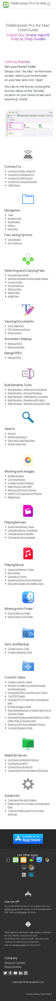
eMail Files (13, 296)
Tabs (10, 214)
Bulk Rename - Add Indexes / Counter (28, 396)
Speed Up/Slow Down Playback (25, 580)
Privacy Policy (33, 994)
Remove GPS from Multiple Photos (26, 724)
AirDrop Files (15, 289)
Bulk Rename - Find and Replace (25, 393)
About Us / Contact (15, 962)
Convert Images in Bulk (20, 728)
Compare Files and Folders (22, 800)
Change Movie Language (21, 537)
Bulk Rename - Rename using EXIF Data (29, 403)
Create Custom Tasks (20, 682)
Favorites (13, 229)
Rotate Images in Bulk (19, 706)
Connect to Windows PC (21, 174)
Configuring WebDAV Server (23, 760)
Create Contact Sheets (21, 483)
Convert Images (16, 479)
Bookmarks (14, 222)
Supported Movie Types (21, 526)
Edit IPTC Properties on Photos (25, 493)
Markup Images (16, 347)
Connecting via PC (18, 763)
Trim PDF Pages (16, 696)
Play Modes (14, 573)
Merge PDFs (14, 357)
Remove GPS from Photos (22, 490)
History (12, 225)
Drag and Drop (16, 285)
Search (12, 433)
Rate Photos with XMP (20, 486)
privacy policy (20, 945)
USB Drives (14, 185)
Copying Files (15, 282)
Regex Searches (17, 444)
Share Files (14, 292)
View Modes (14, 239)
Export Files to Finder (19, 613)
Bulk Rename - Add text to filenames (27, 389)
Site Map (46, 994)
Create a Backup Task (20, 652)
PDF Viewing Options (19, 329)
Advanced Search (17, 437)
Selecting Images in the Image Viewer (28, 278)
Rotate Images (16, 476)
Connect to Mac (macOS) (22, 171)
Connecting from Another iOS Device (28, 770)
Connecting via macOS (20, 767)
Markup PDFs (15, 343)
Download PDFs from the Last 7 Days (28, 692)
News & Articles (13, 966)
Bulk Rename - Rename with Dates (26, 400)
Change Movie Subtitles (21, 533)
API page (22, 912)
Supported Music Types (21, 569)
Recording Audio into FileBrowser (26, 583)
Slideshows (14, 497)
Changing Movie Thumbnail (22, 530)
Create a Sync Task (18, 648)
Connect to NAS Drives (20, 178)
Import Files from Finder (20, 616)
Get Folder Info (16, 326)
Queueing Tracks (17, 576)
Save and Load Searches (21, 440)
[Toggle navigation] (49, 4)
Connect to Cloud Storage (22, 181)
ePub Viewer (15, 333)
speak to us (10, 909)
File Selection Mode (18, 275)
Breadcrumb (14, 218)
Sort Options (15, 243)
